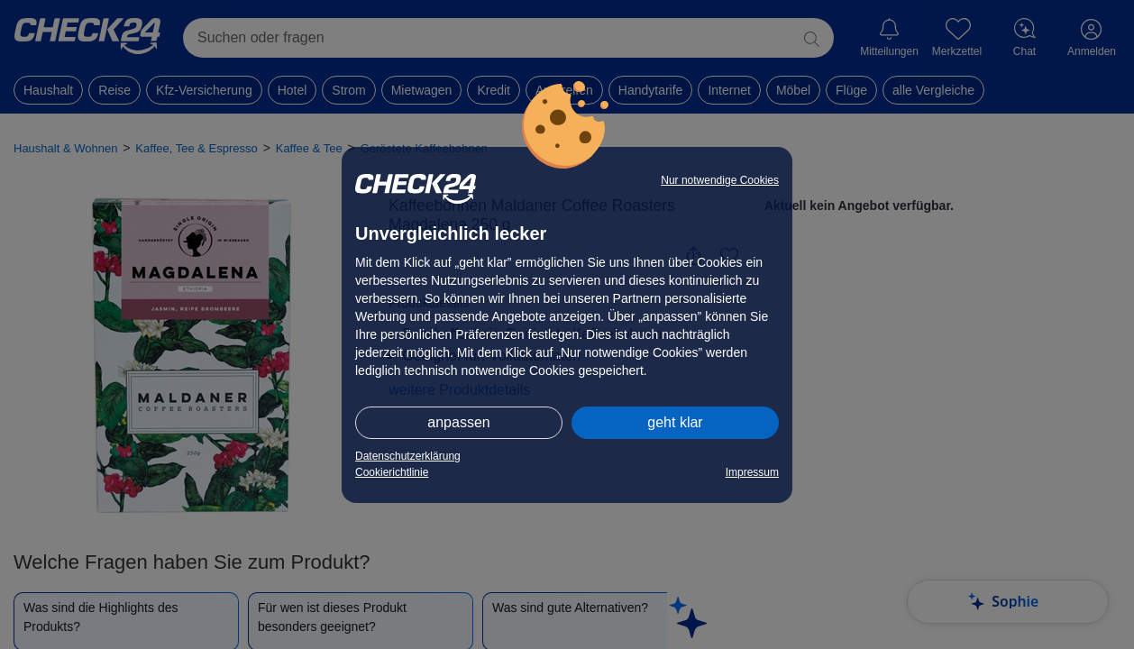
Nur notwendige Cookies (720, 180)
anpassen (458, 422)
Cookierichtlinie (391, 472)
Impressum (752, 472)
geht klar (674, 422)
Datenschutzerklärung (408, 456)
